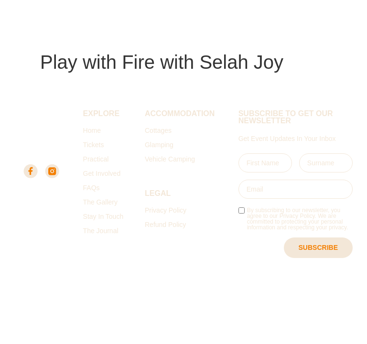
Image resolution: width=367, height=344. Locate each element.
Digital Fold (207, 302)
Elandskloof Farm (49, 36)
